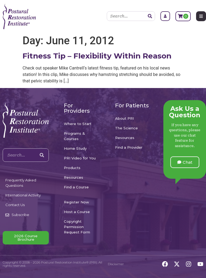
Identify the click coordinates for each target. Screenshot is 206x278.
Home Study (75, 148)
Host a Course (77, 212)
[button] (184, 162)
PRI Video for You (80, 158)
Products (72, 168)
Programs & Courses (74, 136)
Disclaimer (116, 264)
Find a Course (76, 187)
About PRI (124, 118)
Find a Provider (128, 147)
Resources (73, 177)
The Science (126, 128)
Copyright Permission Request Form (77, 226)
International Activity (23, 195)
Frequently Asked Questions (20, 183)
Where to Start (77, 124)
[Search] (150, 16)
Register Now (76, 202)
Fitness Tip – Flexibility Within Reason (97, 55)
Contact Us (15, 205)
